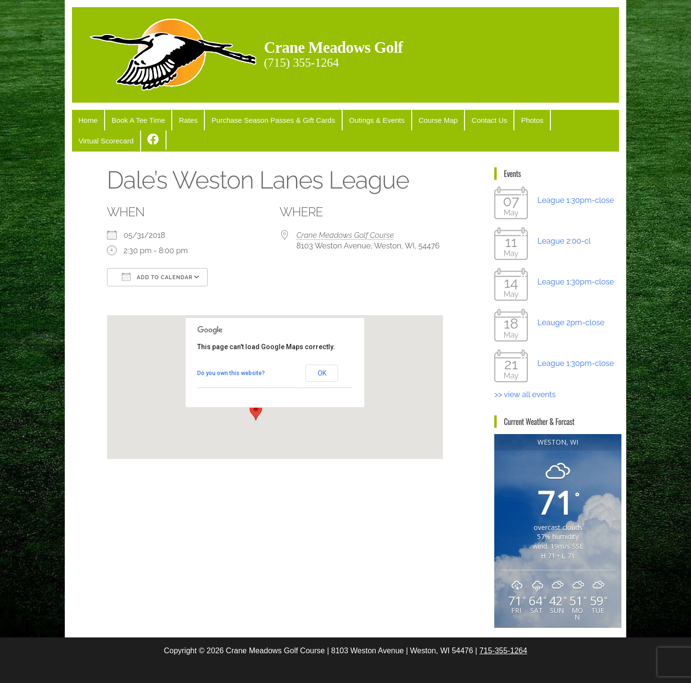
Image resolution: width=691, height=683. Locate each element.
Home (86, 119)
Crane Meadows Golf (348, 46)
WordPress (347, 667)
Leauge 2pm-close (571, 300)
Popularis (417, 667)
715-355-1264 (503, 628)
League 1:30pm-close (575, 177)
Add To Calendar (157, 254)
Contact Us (468, 119)
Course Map (420, 119)
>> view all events (525, 372)
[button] (256, 389)
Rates (179, 119)
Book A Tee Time (133, 119)
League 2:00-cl (564, 218)
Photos (507, 119)
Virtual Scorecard (556, 119)
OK (322, 350)
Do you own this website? (231, 350)
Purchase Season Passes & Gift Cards (262, 119)
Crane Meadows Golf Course (345, 212)
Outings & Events (362, 119)
